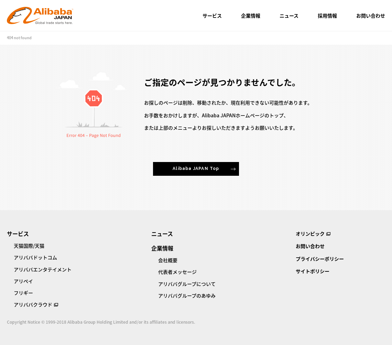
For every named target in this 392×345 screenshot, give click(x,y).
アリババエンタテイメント (43, 269)
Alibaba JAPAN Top (196, 168)
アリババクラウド (33, 304)
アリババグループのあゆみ (187, 295)
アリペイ (23, 281)
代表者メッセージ (177, 271)
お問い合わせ (370, 15)
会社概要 (167, 260)
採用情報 (327, 15)
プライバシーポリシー (320, 258)
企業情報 (250, 15)
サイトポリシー (312, 271)
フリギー (23, 292)
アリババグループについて (187, 283)
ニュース (289, 15)
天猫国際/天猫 (29, 245)
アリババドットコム (35, 257)
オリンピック (310, 233)
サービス (212, 15)
